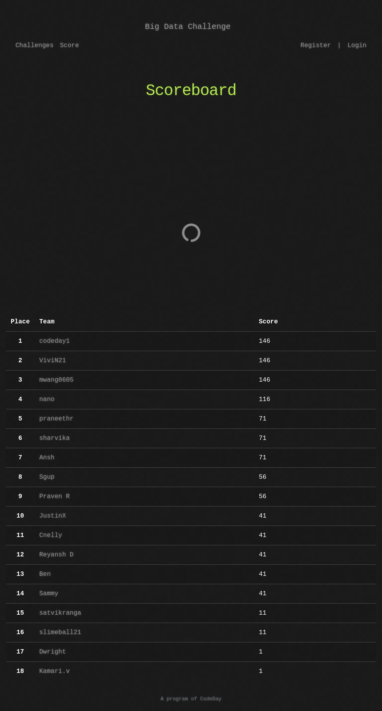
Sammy (48, 593)
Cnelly (50, 535)
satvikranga (60, 613)
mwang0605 (56, 380)
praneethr (56, 419)
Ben (45, 574)
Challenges (34, 45)
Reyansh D (56, 554)
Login (357, 45)
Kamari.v (54, 671)
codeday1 (54, 341)
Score (69, 45)
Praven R (54, 496)
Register (316, 45)
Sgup (46, 477)
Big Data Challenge (188, 26)
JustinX (52, 516)
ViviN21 (52, 360)
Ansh (46, 457)
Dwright (52, 652)
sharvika (54, 438)
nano (46, 399)
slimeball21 (60, 632)
